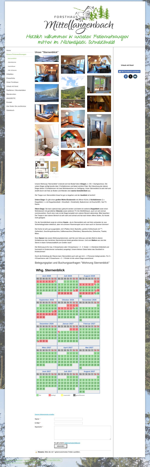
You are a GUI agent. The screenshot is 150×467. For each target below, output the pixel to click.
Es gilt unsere (67, 443)
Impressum (8, 460)
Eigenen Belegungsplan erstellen (44, 414)
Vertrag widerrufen (53, 460)
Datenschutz (18, 460)
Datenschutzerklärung (72, 443)
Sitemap (40, 460)
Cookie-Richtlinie (30, 460)
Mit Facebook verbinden (129, 71)
